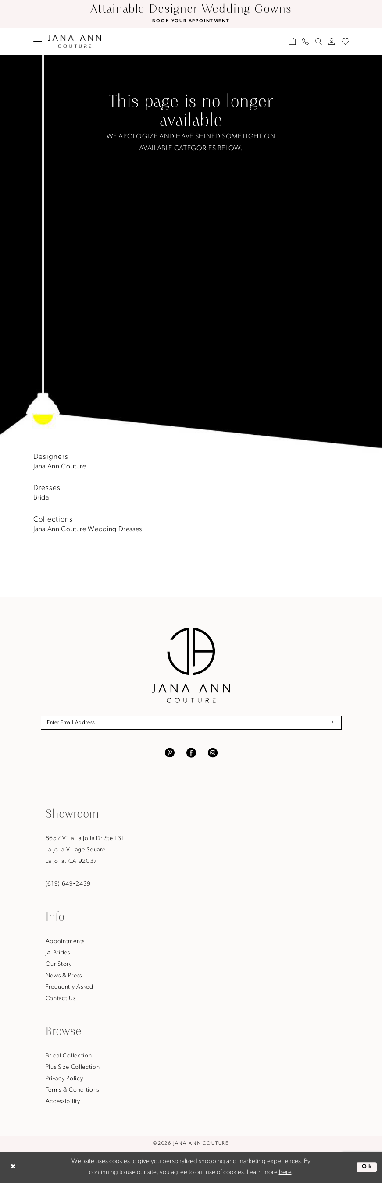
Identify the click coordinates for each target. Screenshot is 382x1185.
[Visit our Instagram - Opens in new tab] (212, 754)
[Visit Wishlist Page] (345, 42)
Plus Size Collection (73, 1069)
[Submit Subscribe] (325, 724)
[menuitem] (37, 42)
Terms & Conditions (73, 1092)
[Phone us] (305, 42)
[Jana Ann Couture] (74, 41)
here (285, 1174)
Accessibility (63, 1103)
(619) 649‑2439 (68, 886)
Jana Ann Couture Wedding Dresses (87, 529)
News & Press (64, 978)
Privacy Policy (64, 1081)
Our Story (59, 966)
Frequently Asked (69, 989)
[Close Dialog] (14, 1169)
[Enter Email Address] (191, 724)
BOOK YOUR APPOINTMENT (190, 21)
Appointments (65, 943)
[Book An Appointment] (292, 42)
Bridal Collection (69, 1058)
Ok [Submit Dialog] (366, 1169)
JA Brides (58, 955)
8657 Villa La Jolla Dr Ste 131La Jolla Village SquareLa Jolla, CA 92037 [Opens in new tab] (85, 852)
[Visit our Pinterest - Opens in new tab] (169, 754)
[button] (37, 42)
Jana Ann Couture (59, 467)
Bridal (42, 498)
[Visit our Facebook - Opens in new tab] (191, 754)
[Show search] (318, 42)
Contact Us (61, 1000)
